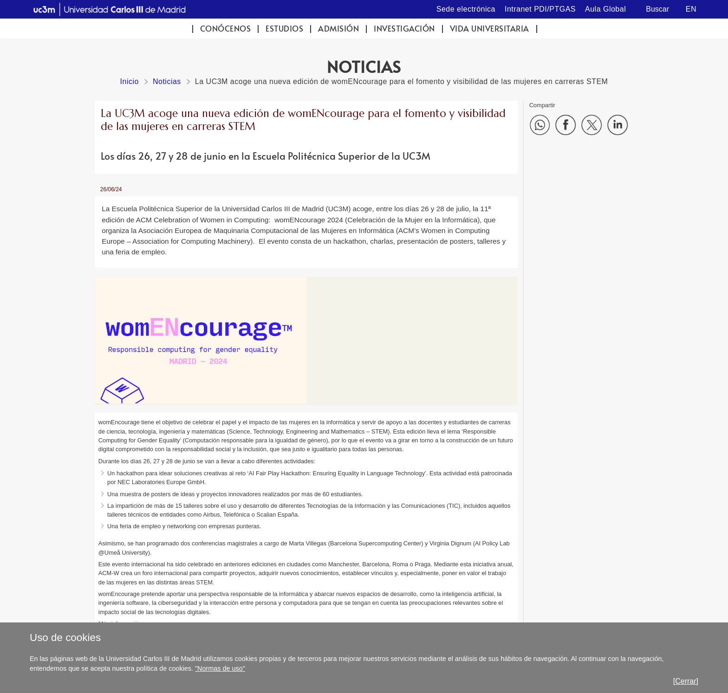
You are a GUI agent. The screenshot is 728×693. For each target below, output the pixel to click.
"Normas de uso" (220, 668)
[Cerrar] (685, 681)
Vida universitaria (489, 28)
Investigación (404, 28)
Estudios (284, 28)
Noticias (167, 81)
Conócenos (225, 28)
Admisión (338, 28)
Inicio (129, 81)
